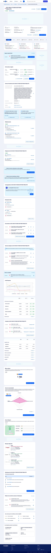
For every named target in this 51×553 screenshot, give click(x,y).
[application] (19, 287)
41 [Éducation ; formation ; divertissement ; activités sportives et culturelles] (15, 450)
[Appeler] (38, 9)
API (11, 550)
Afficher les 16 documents (30, 335)
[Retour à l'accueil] (5, 546)
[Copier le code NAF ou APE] (23, 30)
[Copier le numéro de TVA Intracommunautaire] (10, 32)
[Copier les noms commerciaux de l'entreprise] (18, 74)
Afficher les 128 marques (30, 467)
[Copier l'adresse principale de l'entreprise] (42, 27)
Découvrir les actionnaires (30, 172)
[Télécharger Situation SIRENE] (33, 72)
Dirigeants (30, 39)
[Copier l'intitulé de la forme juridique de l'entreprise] (18, 70)
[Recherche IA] (24, 1)
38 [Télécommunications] (14, 450)
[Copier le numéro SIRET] (11, 30)
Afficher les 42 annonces (30, 268)
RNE (32, 32)
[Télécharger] (33, 227)
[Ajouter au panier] (31, 57)
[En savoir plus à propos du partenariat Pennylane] (33, 518)
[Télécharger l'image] (9, 446)
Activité (18, 39)
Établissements (24, 39)
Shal (34, 32)
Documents (36, 39)
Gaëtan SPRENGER (9, 479)
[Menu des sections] (4, 40)
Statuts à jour (35, 34)
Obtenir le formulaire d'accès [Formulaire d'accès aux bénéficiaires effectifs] (31, 180)
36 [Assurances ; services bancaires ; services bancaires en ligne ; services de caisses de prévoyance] (15, 457)
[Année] (6, 424)
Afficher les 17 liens (31, 218)
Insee (31, 32)
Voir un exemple (33, 53)
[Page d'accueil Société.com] (5, 1)
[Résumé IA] (28, 227)
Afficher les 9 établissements (30, 141)
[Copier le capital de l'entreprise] (18, 72)
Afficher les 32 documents (30, 236)
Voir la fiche (32, 155)
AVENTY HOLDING (9, 213)
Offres (21, 1)
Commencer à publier (32, 249)
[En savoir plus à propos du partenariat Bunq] (18, 518)
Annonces (42, 39)
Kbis (14, 39)
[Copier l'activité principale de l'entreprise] (33, 93)
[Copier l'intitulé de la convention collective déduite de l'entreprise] (18, 103)
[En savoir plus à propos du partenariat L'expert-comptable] (18, 520)
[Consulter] (31, 227)
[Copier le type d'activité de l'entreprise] (19, 101)
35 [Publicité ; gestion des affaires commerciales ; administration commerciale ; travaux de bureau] (14, 457)
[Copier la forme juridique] (22, 32)
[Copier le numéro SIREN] (9, 27)
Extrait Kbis (44, 9)
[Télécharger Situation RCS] (33, 70)
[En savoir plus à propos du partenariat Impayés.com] (33, 516)
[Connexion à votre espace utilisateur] (45, 1)
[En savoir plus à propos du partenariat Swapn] (18, 516)
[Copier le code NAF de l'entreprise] (23, 86)
